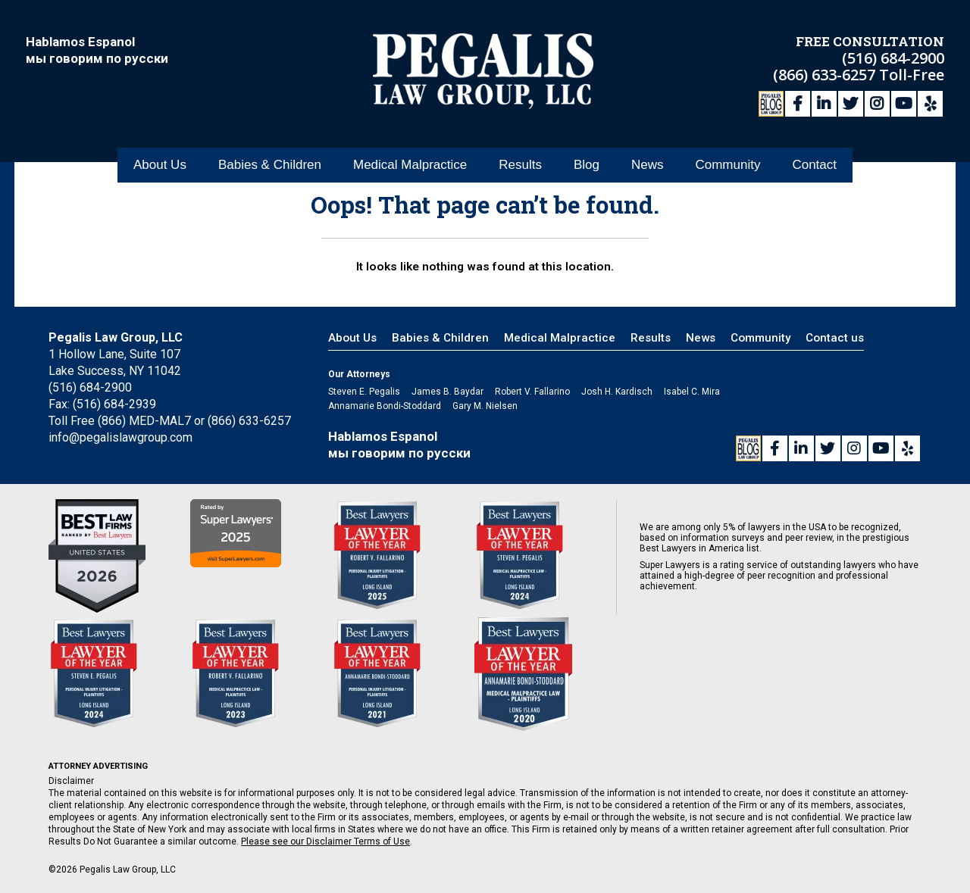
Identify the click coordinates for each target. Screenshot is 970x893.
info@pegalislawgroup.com (120, 437)
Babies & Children (269, 165)
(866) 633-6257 (826, 74)
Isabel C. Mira (692, 391)
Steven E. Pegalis (364, 391)
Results (520, 165)
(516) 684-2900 (893, 57)
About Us (159, 165)
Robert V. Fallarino (532, 391)
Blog (586, 165)
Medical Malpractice (410, 165)
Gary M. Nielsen (485, 406)
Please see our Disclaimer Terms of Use (325, 841)
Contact (814, 165)
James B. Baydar (447, 391)
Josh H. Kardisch (616, 391)
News (647, 165)
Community (727, 165)
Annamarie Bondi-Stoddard (384, 406)
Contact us (835, 338)
